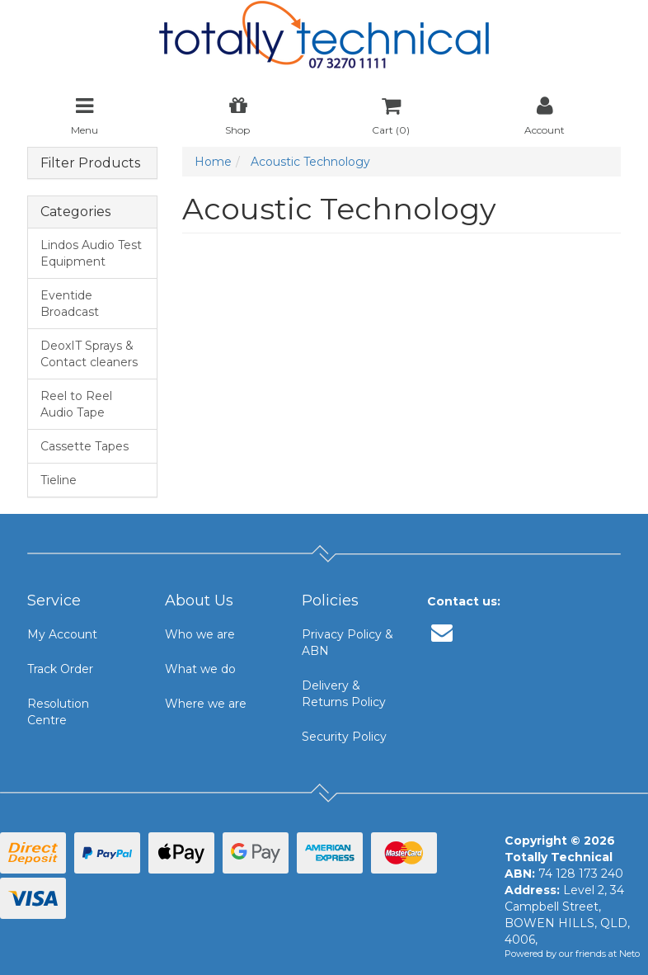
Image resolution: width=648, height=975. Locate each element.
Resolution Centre (58, 712)
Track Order (60, 669)
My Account (62, 634)
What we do (200, 669)
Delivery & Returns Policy (344, 693)
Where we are (206, 703)
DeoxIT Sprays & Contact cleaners (89, 354)
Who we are (200, 634)
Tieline (58, 480)
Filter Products (90, 163)
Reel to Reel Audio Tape (76, 404)
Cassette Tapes (84, 446)
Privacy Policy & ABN (347, 642)
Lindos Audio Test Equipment (91, 253)
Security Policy (344, 736)
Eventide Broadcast (69, 303)
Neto (629, 953)
